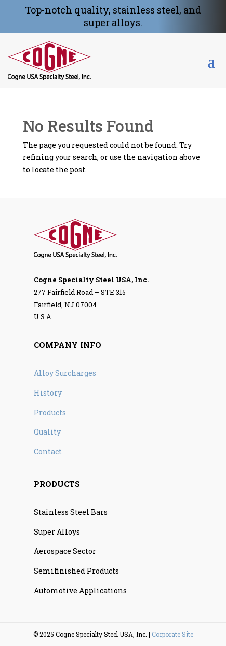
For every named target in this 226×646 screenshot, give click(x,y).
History (48, 393)
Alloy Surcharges (65, 373)
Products (50, 412)
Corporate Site (172, 634)
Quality (47, 432)
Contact (48, 452)
